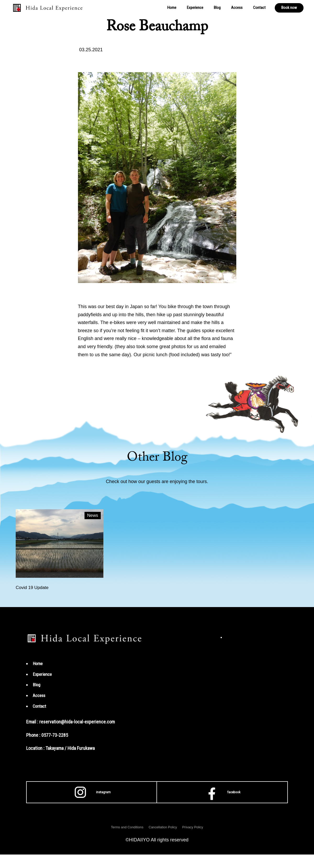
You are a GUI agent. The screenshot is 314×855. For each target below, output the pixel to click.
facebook (222, 793)
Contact (259, 7)
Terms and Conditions (124, 827)
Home (171, 7)
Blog (217, 7)
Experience (195, 7)
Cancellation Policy (163, 827)
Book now (289, 7)
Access (237, 7)
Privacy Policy (195, 827)
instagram (92, 793)
